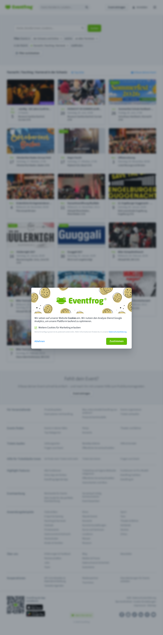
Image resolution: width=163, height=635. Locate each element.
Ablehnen (39, 341)
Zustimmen (117, 341)
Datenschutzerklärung (117, 332)
